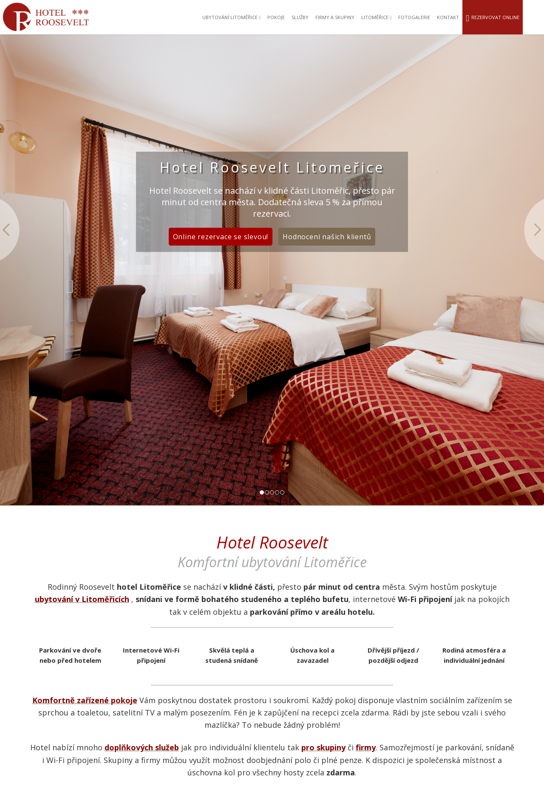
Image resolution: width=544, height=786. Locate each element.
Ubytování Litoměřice (231, 17)
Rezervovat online (492, 18)
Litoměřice (376, 17)
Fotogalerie (414, 17)
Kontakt (448, 17)
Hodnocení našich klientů (327, 236)
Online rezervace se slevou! (221, 236)
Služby (300, 17)
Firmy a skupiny (334, 17)
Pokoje (276, 17)
